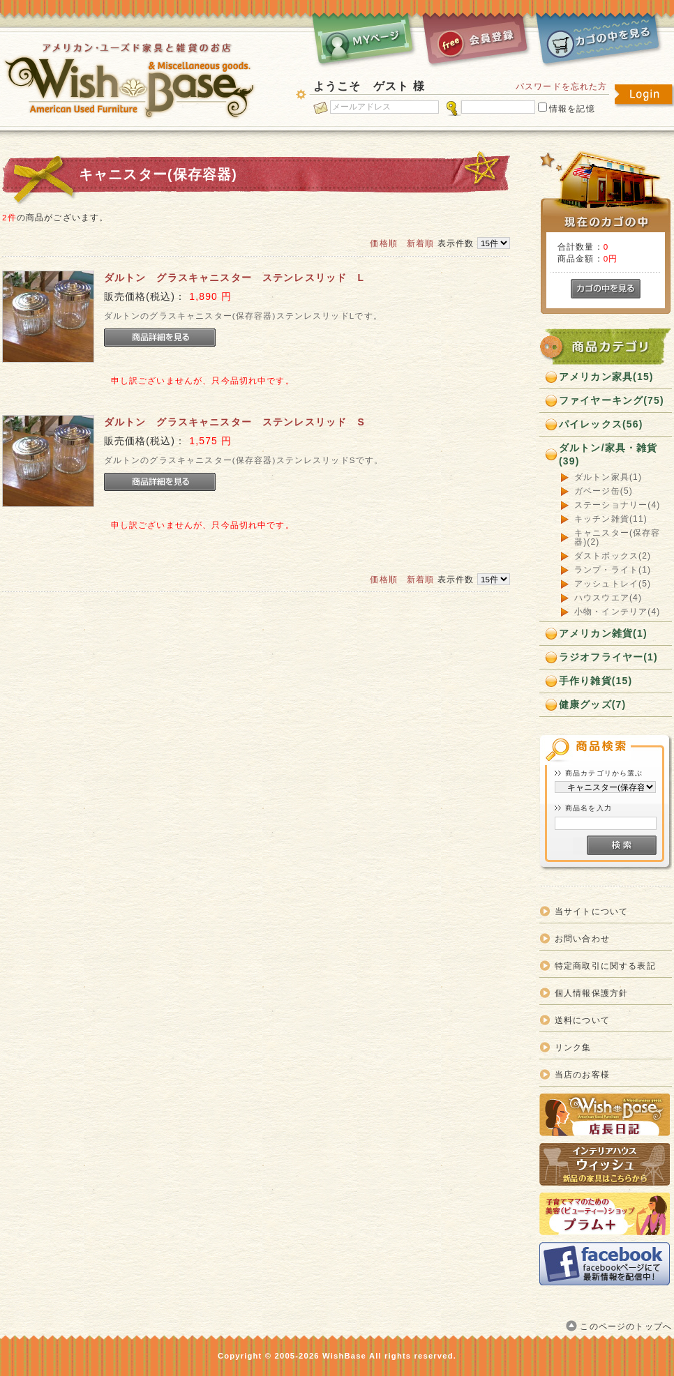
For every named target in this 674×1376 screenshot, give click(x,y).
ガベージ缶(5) (603, 491)
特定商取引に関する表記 (605, 965)
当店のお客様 (582, 1074)
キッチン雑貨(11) (610, 519)
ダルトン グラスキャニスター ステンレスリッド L (234, 277)
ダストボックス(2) (612, 556)
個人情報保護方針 (591, 992)
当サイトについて (591, 911)
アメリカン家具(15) (606, 376)
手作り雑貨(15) (595, 680)
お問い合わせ (582, 938)
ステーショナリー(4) (617, 505)
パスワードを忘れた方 (562, 86)
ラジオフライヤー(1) (608, 657)
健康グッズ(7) (592, 704)
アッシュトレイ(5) (612, 584)
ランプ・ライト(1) (612, 570)
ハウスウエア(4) (608, 598)
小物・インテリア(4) (617, 612)
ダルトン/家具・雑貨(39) (608, 454)
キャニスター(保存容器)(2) (617, 538)
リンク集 (573, 1047)
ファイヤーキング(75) (611, 400)
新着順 (420, 243)
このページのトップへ (626, 1326)
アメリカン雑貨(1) (603, 633)
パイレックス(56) (601, 424)
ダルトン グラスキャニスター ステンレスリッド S (234, 422)
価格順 (383, 243)
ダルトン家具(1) (608, 477)
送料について (582, 1020)
